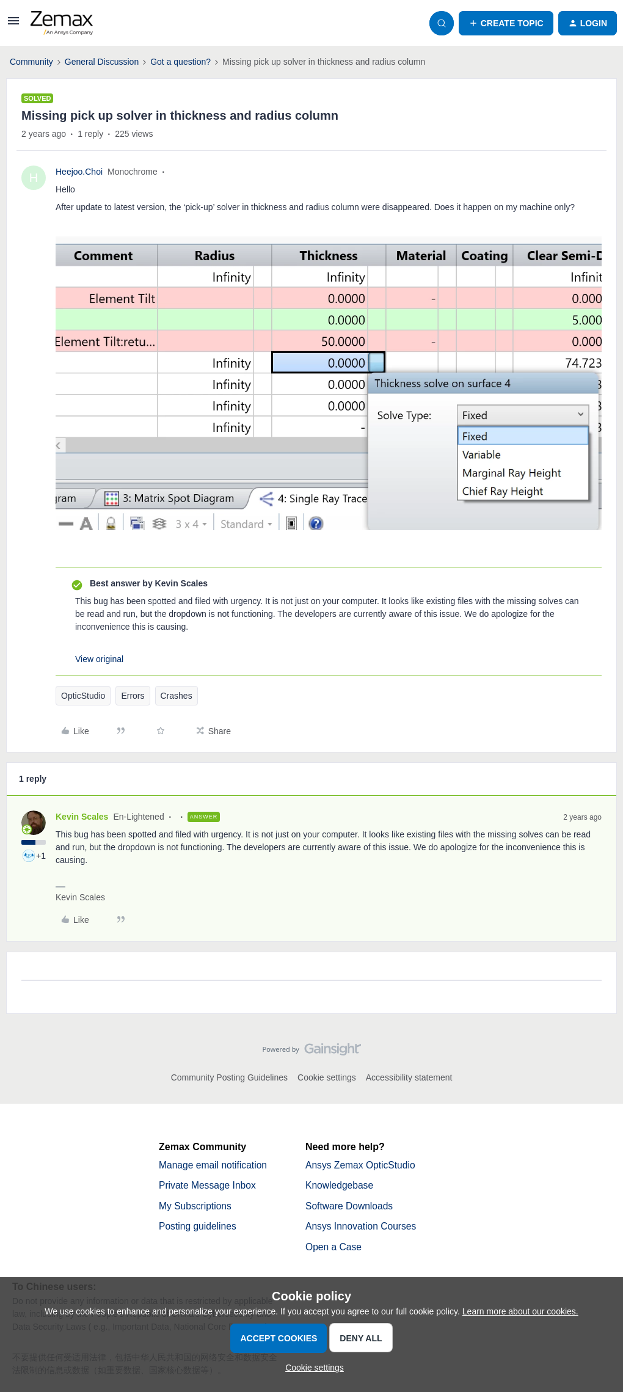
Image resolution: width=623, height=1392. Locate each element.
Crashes (176, 696)
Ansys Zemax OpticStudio (361, 1165)
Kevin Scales (82, 817)
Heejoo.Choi (79, 172)
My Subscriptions (196, 1206)
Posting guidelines (198, 1227)
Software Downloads (350, 1206)
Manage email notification (214, 1165)
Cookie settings (326, 1077)
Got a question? (180, 62)
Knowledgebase (340, 1186)
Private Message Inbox (208, 1186)
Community (31, 62)
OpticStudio (83, 696)
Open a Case (334, 1248)
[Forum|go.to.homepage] (62, 23)
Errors (132, 696)
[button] (13, 25)
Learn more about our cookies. (520, 1311)
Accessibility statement (409, 1077)
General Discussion (102, 62)
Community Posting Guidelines (229, 1077)
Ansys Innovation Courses (362, 1227)
